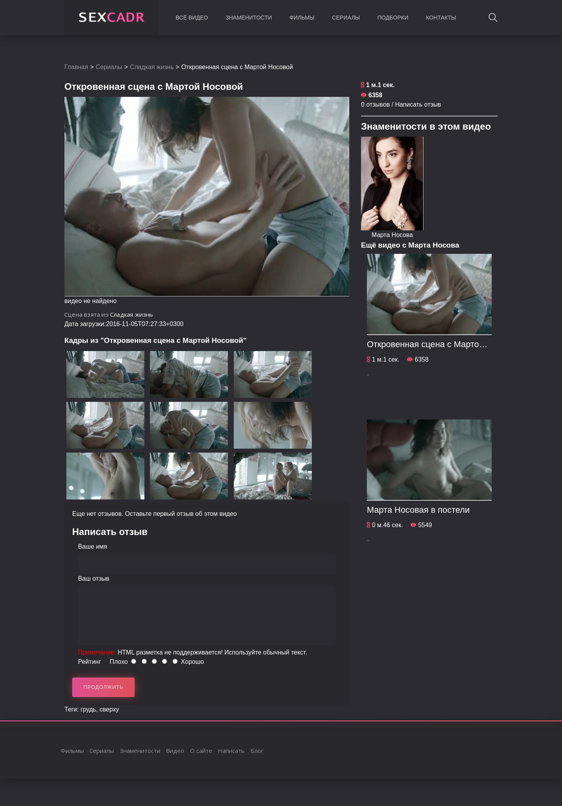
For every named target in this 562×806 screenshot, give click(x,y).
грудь (88, 709)
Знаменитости (249, 17)
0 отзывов (375, 104)
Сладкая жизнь (152, 67)
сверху (109, 709)
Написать (231, 750)
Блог (257, 750)
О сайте (201, 750)
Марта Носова (392, 235)
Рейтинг (89, 661)
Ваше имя (92, 546)
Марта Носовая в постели (418, 510)
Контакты (441, 17)
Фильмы (302, 17)
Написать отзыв (418, 104)
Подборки (392, 17)
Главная (76, 67)
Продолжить (104, 687)
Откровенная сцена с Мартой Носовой (443, 344)
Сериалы (346, 17)
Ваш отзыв (93, 578)
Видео (175, 750)
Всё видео (192, 17)
